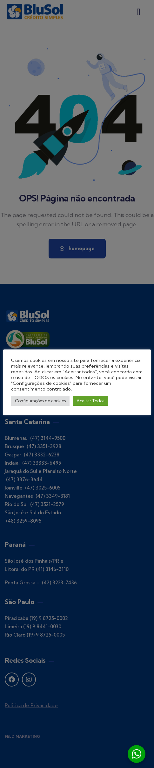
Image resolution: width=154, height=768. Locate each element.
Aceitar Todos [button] (90, 400)
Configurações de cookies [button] (40, 400)
